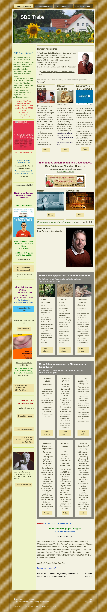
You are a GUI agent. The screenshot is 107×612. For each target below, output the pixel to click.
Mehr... (45, 149)
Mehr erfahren (46, 350)
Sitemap (31, 599)
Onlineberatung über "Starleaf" (23, 309)
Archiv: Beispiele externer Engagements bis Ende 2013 (24, 440)
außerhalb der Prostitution (66, 67)
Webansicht (88, 602)
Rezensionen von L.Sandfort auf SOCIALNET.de (21, 388)
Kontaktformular (25, 416)
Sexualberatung (42, 110)
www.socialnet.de (84, 222)
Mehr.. (85, 149)
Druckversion (20, 599)
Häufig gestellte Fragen (24, 429)
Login (91, 599)
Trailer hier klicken (23, 260)
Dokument (47, 513)
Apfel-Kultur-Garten (24, 484)
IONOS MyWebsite (43, 607)
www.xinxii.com (23, 329)
